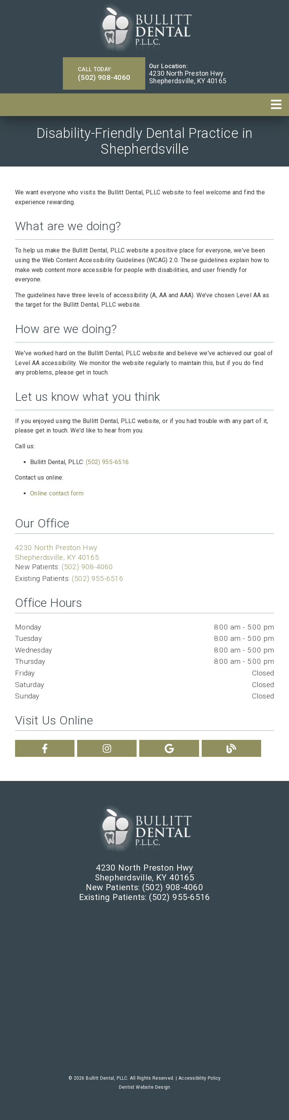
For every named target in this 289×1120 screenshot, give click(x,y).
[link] (144, 27)
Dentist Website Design (144, 1087)
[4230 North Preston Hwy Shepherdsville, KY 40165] (187, 77)
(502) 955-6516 (107, 462)
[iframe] (144, 988)
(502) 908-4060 (87, 566)
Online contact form (57, 493)
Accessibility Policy (199, 1078)
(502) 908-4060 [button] (104, 73)
